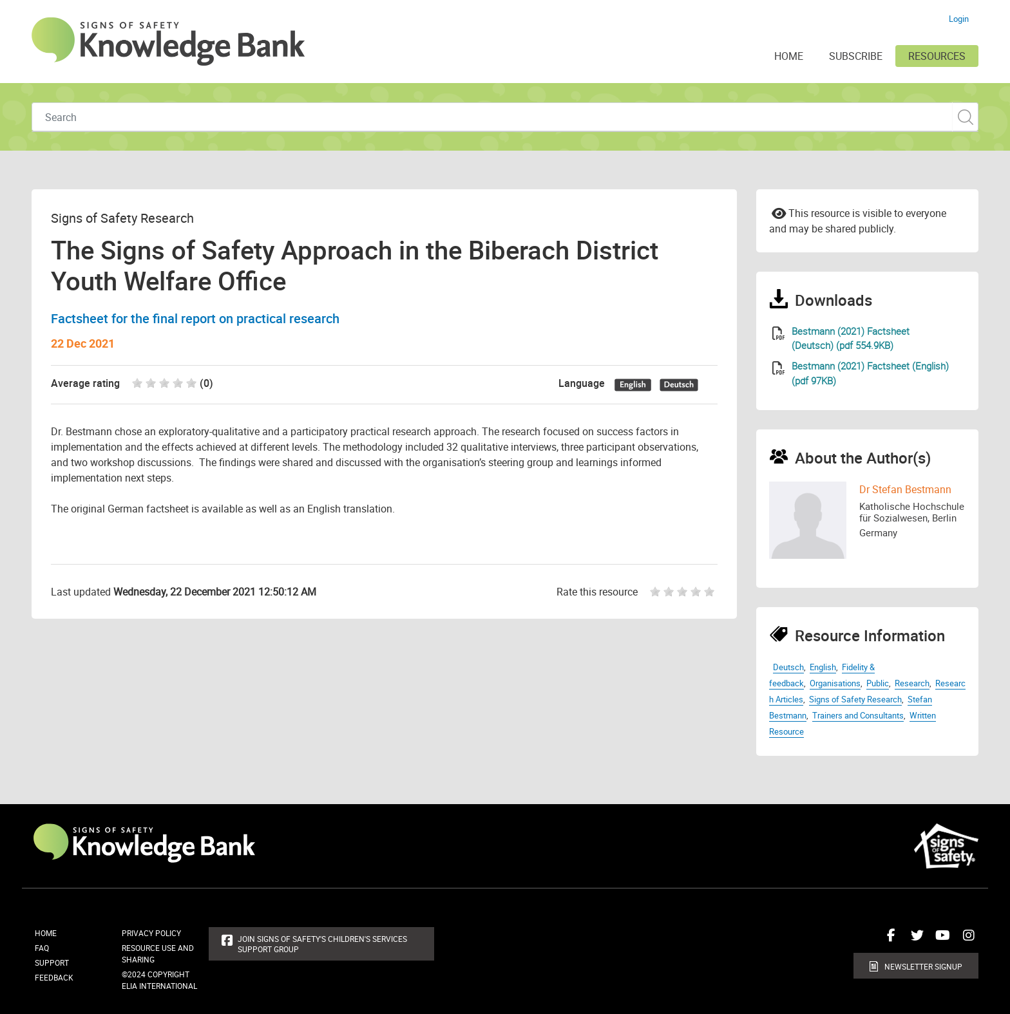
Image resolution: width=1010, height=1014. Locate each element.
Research (912, 683)
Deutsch (788, 667)
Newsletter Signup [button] (923, 966)
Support (52, 962)
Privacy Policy (151, 933)
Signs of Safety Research (855, 699)
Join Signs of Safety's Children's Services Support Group (322, 944)
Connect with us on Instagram (965, 940)
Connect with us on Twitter (914, 940)
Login (959, 18)
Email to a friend (778, 212)
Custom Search (965, 116)
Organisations (835, 683)
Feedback (54, 977)
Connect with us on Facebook (888, 940)
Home (46, 933)
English (823, 667)
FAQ (42, 948)
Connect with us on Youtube (939, 940)
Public (877, 683)
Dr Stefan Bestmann (905, 489)
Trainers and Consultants (858, 715)
